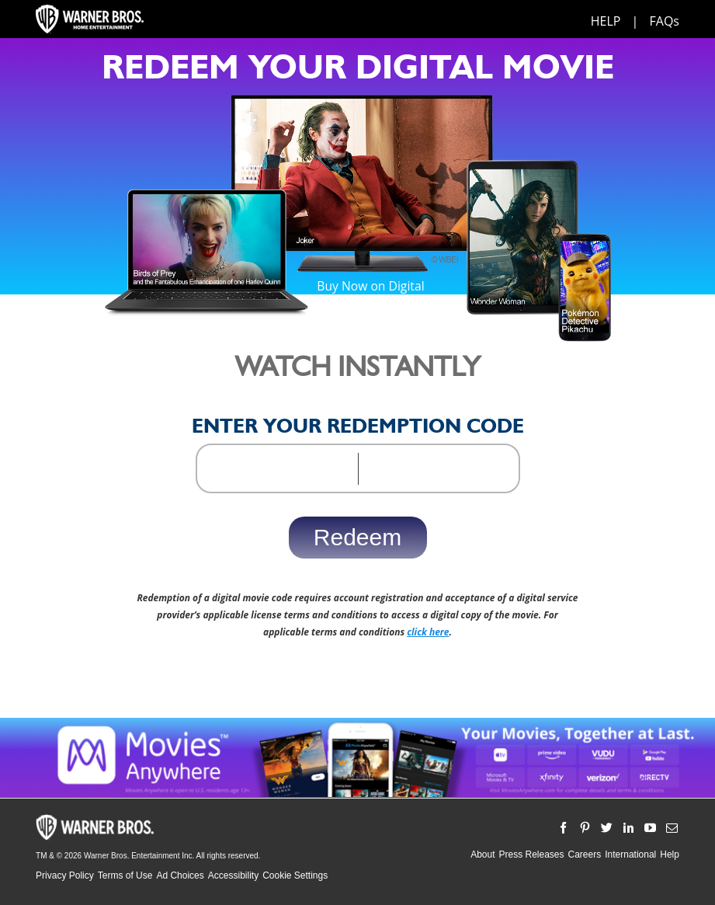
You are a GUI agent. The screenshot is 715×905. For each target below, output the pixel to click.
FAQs (664, 21)
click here (428, 632)
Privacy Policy (65, 875)
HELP (606, 21)
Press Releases (531, 854)
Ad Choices (179, 875)
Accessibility (233, 875)
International (630, 854)
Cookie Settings (295, 875)
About (482, 854)
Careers (585, 854)
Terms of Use (125, 875)
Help (669, 854)
